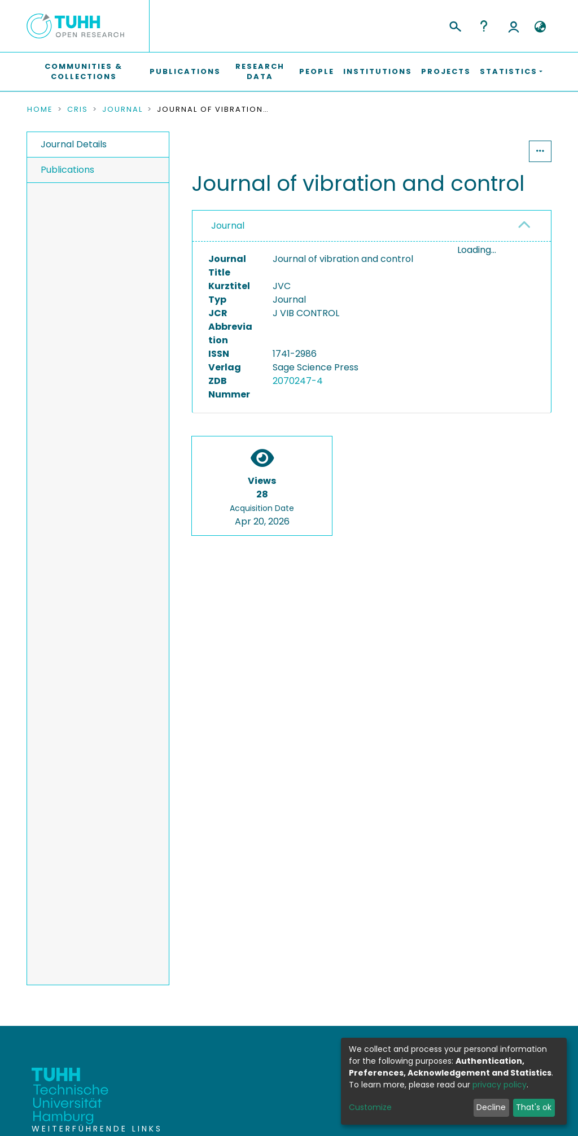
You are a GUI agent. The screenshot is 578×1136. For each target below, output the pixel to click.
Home (40, 109)
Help (484, 26)
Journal (122, 109)
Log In (514, 26)
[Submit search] (455, 25)
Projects (446, 71)
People (316, 71)
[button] (540, 27)
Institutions (377, 71)
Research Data (259, 71)
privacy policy (499, 1084)
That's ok (533, 1107)
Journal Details (74, 144)
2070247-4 (298, 380)
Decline (491, 1107)
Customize (370, 1107)
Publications (185, 71)
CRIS (77, 109)
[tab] (371, 226)
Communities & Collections (83, 71)
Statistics (494, 151)
